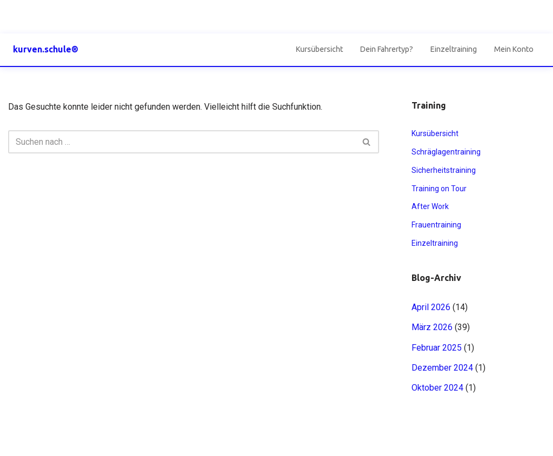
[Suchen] (181, 141)
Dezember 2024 (442, 368)
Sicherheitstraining (444, 170)
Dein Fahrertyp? (386, 49)
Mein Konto (514, 49)
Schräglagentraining (446, 151)
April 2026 (431, 307)
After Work (430, 206)
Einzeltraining (453, 49)
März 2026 (432, 327)
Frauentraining (436, 224)
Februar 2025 (437, 348)
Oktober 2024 (437, 388)
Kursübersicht (319, 49)
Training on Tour (439, 188)
